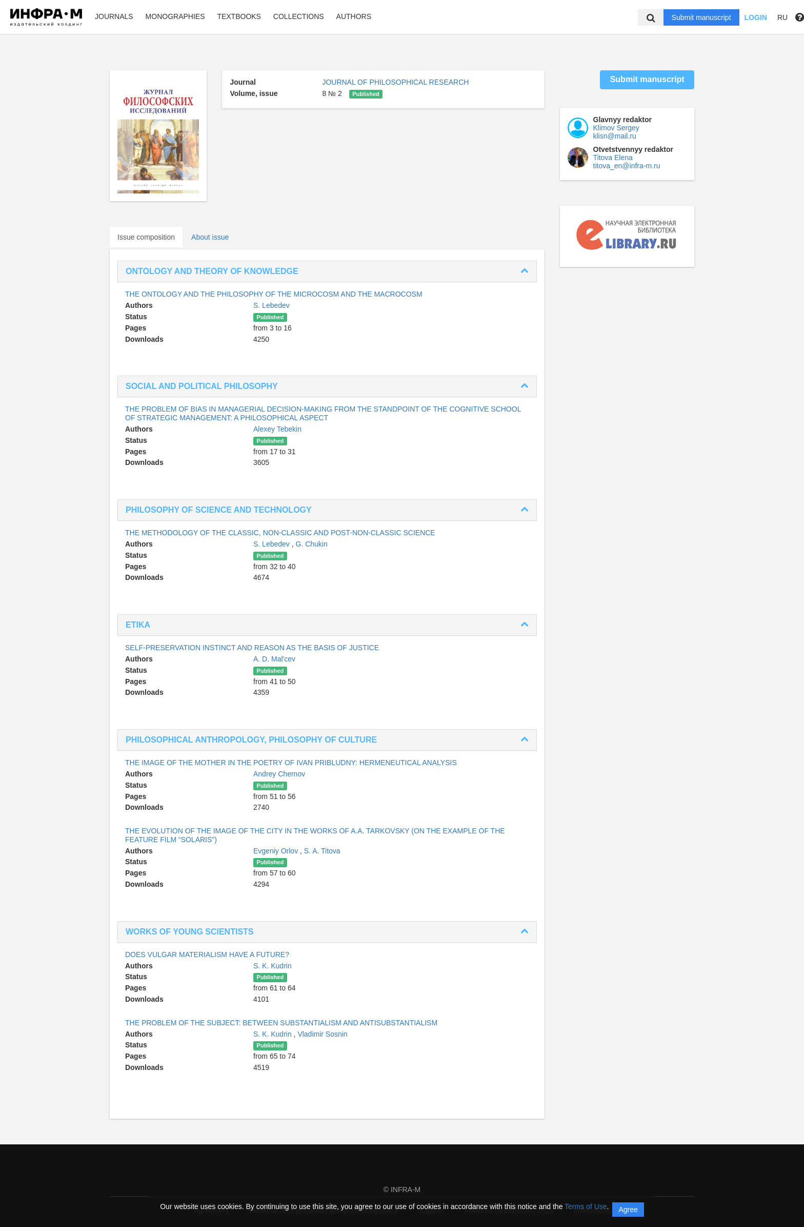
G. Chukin (312, 544)
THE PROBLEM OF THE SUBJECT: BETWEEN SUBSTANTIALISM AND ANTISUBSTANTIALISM (281, 1023)
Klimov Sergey (616, 128)
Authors (353, 16)
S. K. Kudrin (272, 966)
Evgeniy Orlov (276, 851)
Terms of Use (586, 1206)
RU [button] (782, 17)
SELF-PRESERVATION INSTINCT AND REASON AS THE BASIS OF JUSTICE (252, 648)
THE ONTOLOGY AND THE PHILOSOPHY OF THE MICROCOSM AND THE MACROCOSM (274, 294)
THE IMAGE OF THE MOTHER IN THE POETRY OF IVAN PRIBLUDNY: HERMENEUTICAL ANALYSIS (291, 762)
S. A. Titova (322, 851)
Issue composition (146, 237)
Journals (114, 16)
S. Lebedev (271, 305)
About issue (210, 237)
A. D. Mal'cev (274, 659)
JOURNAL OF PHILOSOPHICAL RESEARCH (395, 82)
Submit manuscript (701, 17)
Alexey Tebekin (277, 429)
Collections (298, 16)
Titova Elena (613, 157)
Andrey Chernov (279, 774)
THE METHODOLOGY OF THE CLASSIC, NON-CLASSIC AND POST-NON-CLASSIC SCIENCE (280, 533)
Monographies (175, 16)
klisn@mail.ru (614, 136)
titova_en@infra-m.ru (626, 166)
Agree (627, 1209)
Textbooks (239, 16)
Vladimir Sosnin (322, 1034)
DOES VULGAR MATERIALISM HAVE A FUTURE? (207, 954)
